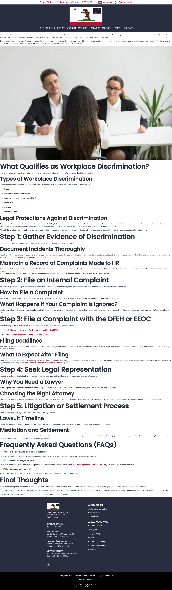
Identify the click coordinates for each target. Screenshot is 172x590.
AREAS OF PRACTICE (101, 28)
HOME (41, 28)
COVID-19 (87, 2)
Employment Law (94, 512)
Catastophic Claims (68, 2)
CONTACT (128, 28)
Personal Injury (93, 516)
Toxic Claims (47, 2)
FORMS (118, 28)
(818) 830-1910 (52, 517)
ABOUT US (51, 28)
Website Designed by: (86, 579)
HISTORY (61, 28)
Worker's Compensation (97, 509)
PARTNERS (83, 28)
